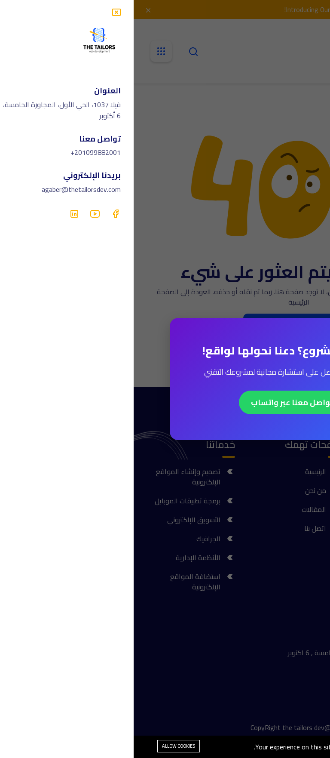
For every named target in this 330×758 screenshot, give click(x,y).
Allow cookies (44, 746)
